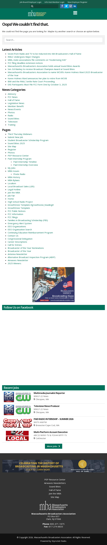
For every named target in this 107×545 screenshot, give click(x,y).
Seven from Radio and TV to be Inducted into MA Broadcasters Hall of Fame (44, 53)
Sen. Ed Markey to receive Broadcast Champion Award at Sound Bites (41, 69)
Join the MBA (14, 192)
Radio (10, 115)
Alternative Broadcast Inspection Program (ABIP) (31, 257)
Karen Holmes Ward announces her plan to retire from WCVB (37, 78)
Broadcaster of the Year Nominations (26, 248)
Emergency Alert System (20, 223)
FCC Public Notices (17, 211)
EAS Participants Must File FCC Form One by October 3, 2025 (37, 84)
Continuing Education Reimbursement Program (30, 232)
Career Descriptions (17, 241)
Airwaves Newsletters (55, 483)
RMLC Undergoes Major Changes (24, 56)
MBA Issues (13, 171)
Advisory (12, 93)
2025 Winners (14, 263)
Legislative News (16, 103)
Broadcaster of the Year (19, 251)
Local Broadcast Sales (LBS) (21, 186)
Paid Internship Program (19, 158)
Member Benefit (16, 106)
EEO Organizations (17, 226)
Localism (12, 183)
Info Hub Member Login (54, 2)
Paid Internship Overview (25, 164)
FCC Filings (13, 217)
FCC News (13, 97)
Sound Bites (13, 118)
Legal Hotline (14, 189)
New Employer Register (77, 2)
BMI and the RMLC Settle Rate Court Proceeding (31, 81)
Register (12, 149)
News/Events (14, 109)
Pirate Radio (19, 174)
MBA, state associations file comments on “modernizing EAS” (37, 59)
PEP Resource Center (18, 155)
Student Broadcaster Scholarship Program (28, 140)
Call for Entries (15, 244)
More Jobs (53, 446)
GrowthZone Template (19, 208)
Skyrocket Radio (59, 541)
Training (11, 124)
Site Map (12, 146)
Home (11, 198)
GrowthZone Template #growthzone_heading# (31, 204)
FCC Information (15, 214)
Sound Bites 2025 (16, 143)
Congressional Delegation (20, 238)
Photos (11, 112)
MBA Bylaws (14, 180)
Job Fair (11, 195)
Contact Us (13, 235)
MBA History (14, 177)
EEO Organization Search (20, 229)
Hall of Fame (14, 100)
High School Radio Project (20, 201)
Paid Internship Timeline (25, 161)
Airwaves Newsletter (18, 260)
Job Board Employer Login (30, 2)
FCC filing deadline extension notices (25, 63)
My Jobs (11, 168)
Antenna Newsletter (17, 254)
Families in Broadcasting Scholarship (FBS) (28, 220)
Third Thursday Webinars (20, 134)
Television (13, 121)
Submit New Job (15, 137)
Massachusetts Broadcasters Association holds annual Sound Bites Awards (44, 66)
